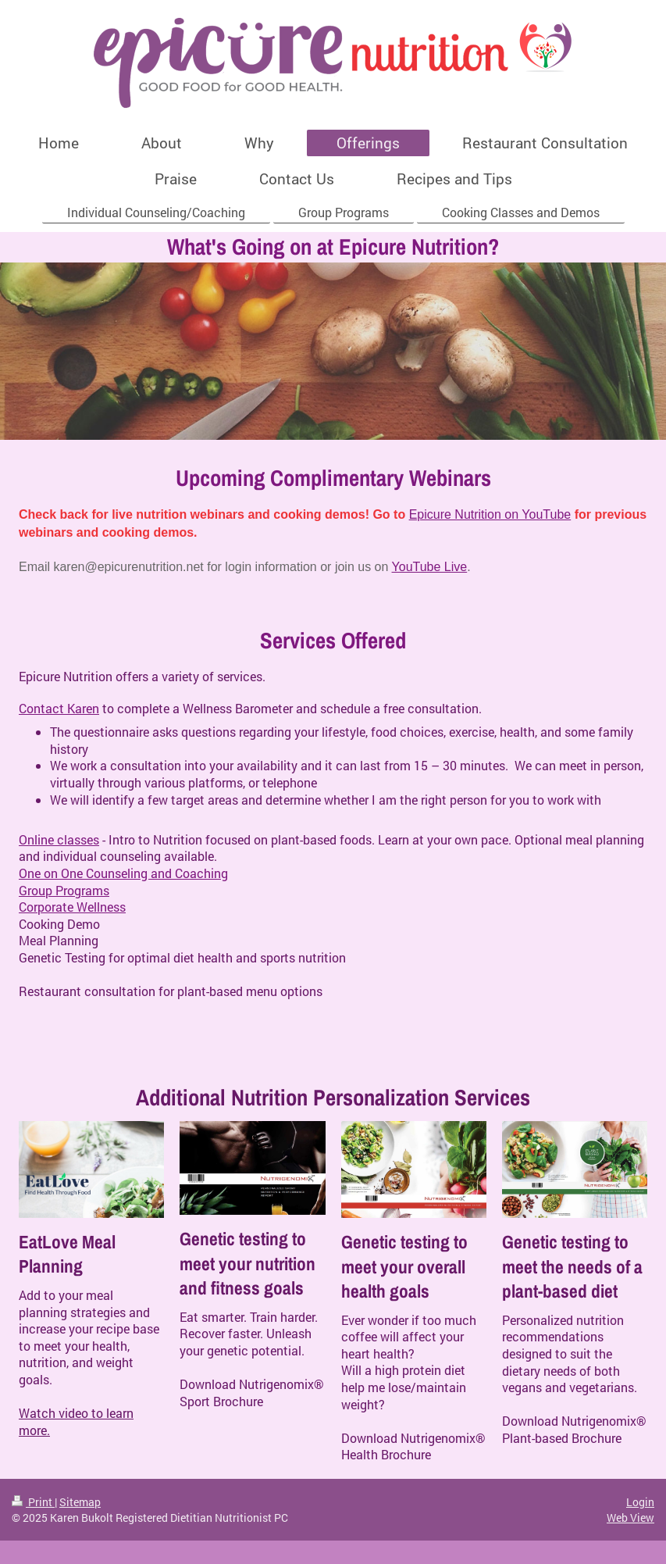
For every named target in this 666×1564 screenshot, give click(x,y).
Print (33, 1501)
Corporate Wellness (72, 906)
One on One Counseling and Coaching (123, 873)
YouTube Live (430, 566)
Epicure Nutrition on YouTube (490, 514)
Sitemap (80, 1501)
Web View (630, 1517)
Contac (39, 708)
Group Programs (64, 890)
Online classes (59, 839)
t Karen (79, 708)
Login (640, 1501)
